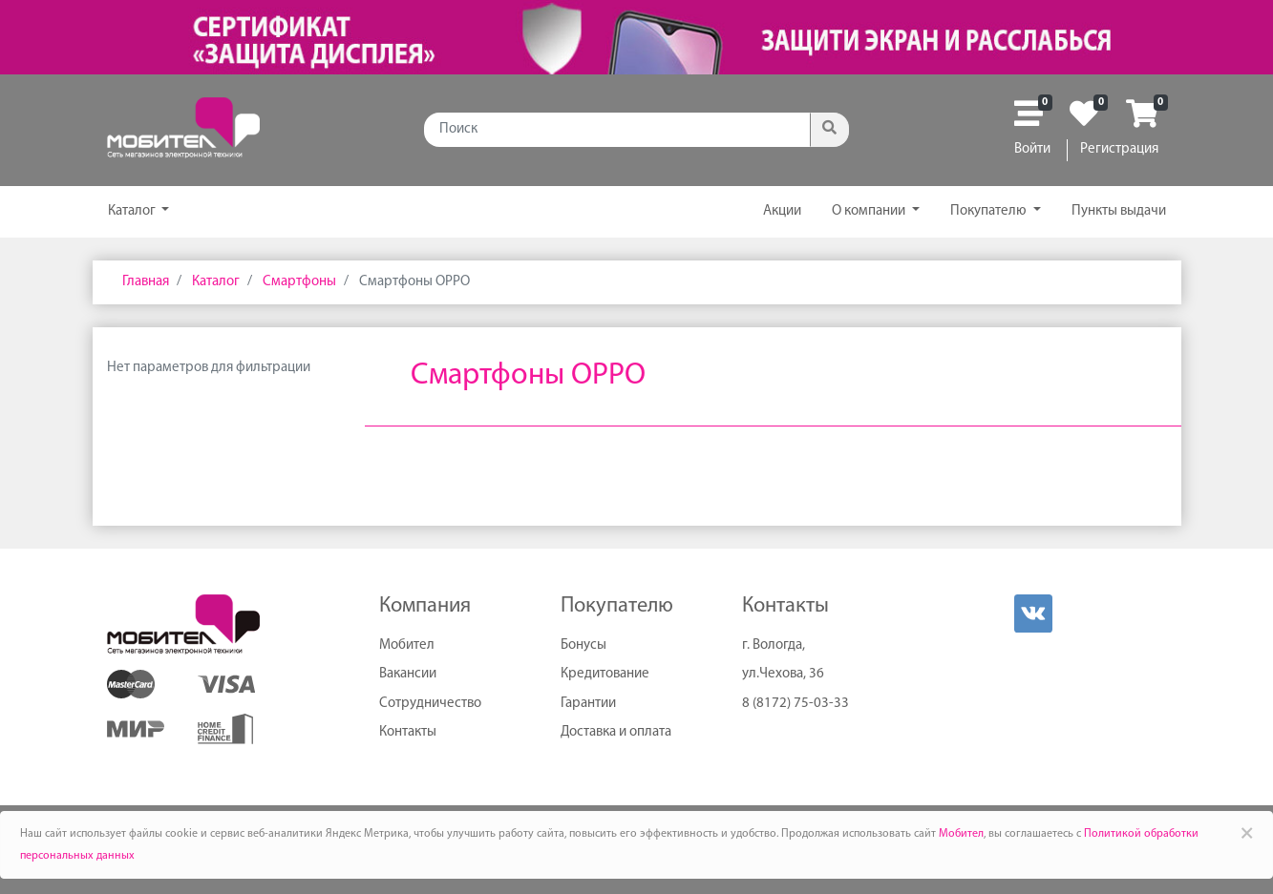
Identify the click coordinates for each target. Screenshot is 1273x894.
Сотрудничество (430, 703)
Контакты (407, 732)
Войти (1032, 149)
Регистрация (1119, 149)
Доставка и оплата (616, 732)
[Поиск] (617, 130)
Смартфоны (298, 282)
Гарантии (588, 703)
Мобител (407, 645)
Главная (145, 282)
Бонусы (583, 645)
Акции (782, 211)
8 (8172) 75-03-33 (795, 703)
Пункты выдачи (1118, 211)
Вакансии (407, 674)
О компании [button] (870, 211)
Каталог (133, 211)
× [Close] (1247, 833)
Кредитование (605, 674)
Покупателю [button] (989, 211)
